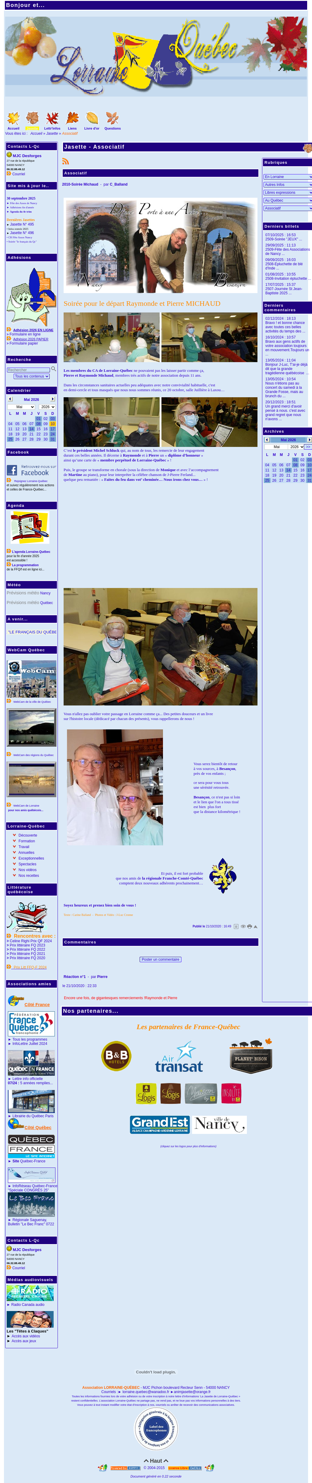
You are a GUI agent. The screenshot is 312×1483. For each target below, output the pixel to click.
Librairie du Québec (28, 1116)
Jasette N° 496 (22, 233)
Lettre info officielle (27, 1079)
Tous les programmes (29, 1039)
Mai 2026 (288, 440)
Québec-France (28, 1161)
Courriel (18, 174)
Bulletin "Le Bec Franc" (26, 1224)
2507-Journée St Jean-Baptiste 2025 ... (283, 291)
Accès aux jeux (24, 1341)
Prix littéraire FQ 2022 (27, 949)
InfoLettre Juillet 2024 (29, 1044)
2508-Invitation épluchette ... (288, 278)
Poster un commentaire (160, 959)
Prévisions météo (23, 592)
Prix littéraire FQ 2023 (27, 945)
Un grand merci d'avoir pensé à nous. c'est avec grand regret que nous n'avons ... (285, 412)
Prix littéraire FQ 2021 (27, 954)
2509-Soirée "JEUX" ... (283, 239)
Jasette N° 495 (22, 224)
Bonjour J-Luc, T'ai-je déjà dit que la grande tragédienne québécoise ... (287, 368)
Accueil (36, 133)
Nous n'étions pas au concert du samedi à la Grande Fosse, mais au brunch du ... (284, 389)
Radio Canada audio (27, 1305)
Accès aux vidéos (26, 1336)
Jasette (52, 133)
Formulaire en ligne (25, 334)
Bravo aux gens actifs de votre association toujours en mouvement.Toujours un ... (287, 347)
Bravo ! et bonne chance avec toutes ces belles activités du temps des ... (285, 327)
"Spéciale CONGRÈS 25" (28, 1190)
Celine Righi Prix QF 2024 (31, 941)
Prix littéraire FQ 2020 (27, 958)
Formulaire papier (23, 343)
